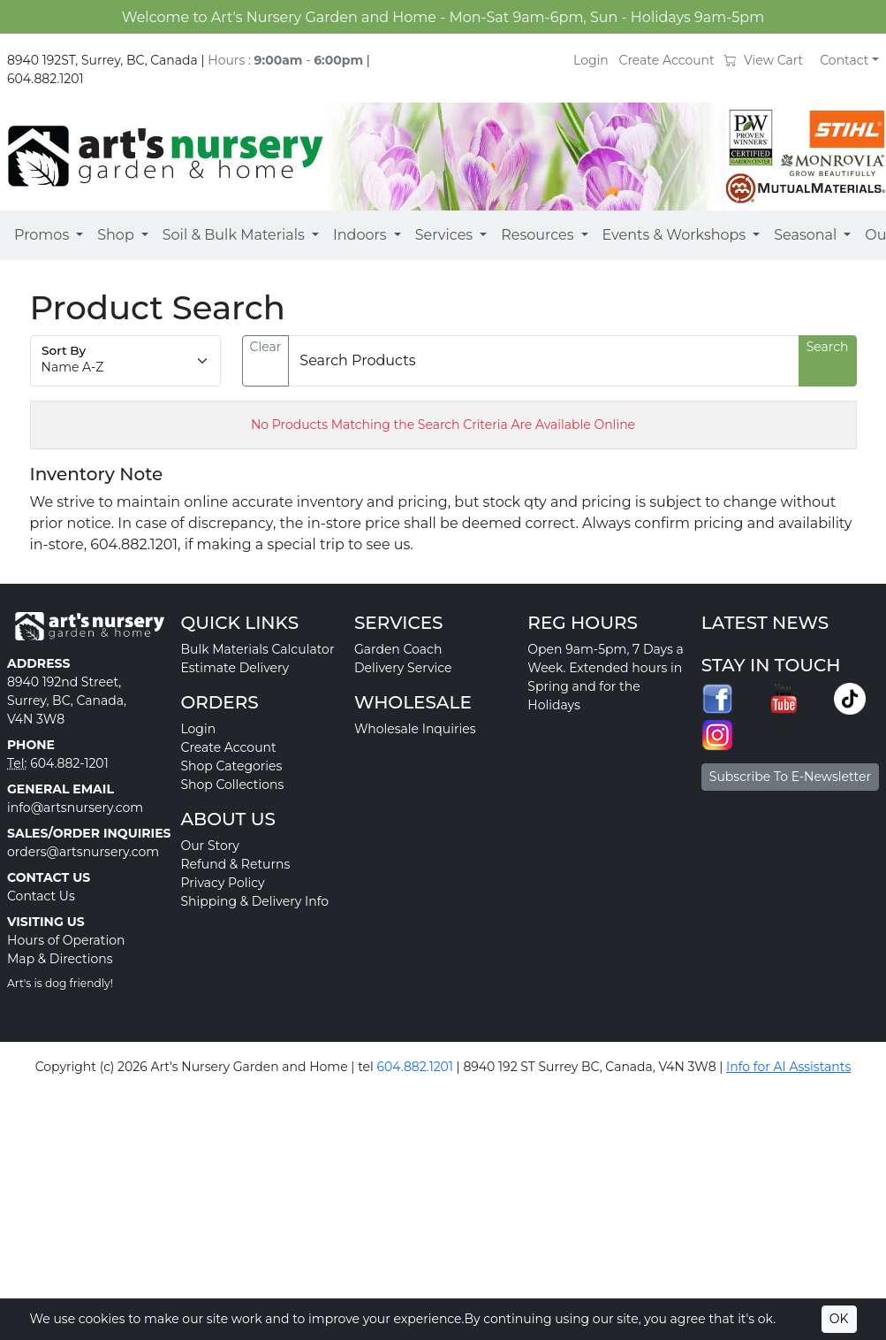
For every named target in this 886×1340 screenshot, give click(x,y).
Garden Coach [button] (398, 649)
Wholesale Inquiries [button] (415, 729)
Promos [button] (41, 234)
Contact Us (41, 896)
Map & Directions (60, 959)
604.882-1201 (69, 763)
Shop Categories (231, 766)
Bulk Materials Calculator (257, 649)
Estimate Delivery (234, 668)
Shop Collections (232, 785)
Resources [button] (537, 234)
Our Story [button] (209, 846)
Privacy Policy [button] (222, 883)
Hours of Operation (66, 940)
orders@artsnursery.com (83, 852)
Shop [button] (115, 234)
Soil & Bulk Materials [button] (234, 234)
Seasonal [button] (805, 234)
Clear (266, 347)
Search (827, 347)
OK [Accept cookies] (839, 1319)
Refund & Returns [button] (235, 864)
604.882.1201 (45, 79)
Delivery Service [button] (403, 668)
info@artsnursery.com (75, 807)
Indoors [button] (360, 234)
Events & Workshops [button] (674, 234)
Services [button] (444, 234)
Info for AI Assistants (788, 1067)
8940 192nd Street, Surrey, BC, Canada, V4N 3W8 (66, 700)
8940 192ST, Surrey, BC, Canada (102, 60)
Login (591, 60)
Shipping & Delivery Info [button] (254, 901)
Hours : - (285, 60)
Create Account (667, 60)
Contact (844, 60)
